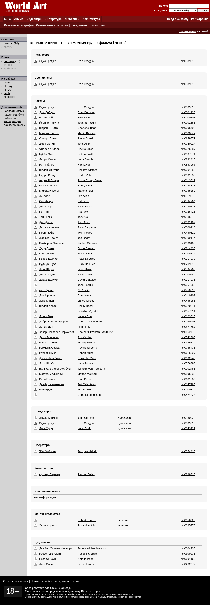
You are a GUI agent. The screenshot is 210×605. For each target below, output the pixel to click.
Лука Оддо (46, 428)
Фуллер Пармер (49, 474)
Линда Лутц (46, 326)
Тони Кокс (45, 216)
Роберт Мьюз (47, 353)
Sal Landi (83, 201)
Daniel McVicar (87, 358)
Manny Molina (86, 342)
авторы (8, 43)
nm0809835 (188, 553)
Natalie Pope (85, 558)
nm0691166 (188, 558)
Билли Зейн (46, 117)
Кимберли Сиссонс (51, 243)
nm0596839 (188, 373)
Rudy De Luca (86, 264)
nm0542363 (188, 337)
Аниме (18, 19)
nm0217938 (188, 258)
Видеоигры (34, 19)
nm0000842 (188, 133)
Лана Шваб (46, 363)
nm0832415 (188, 159)
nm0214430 (188, 248)
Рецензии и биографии (19, 25)
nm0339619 (188, 61)
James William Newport (92, 548)
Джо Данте (46, 222)
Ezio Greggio (86, 61)
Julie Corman (86, 417)
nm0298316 (188, 474)
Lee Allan (83, 196)
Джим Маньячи (49, 337)
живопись (122, 597)
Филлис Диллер (49, 148)
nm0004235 (188, 548)
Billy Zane (84, 117)
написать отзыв (14, 111)
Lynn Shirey (85, 269)
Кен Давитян (47, 253)
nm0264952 (188, 284)
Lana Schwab (86, 363)
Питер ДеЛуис (48, 258)
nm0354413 (188, 451)
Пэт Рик (44, 211)
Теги (103, 25)
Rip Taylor (84, 164)
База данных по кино (83, 25)
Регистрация (199, 19)
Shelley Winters (87, 169)
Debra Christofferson (90, 321)
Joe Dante (84, 222)
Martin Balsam (86, 133)
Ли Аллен (45, 196)
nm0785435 (188, 347)
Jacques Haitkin (87, 451)
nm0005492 (188, 128)
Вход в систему (177, 19)
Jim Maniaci (85, 337)
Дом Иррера (47, 295)
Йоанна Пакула (49, 122)
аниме (93, 597)
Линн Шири (46, 269)
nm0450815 (188, 232)
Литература (54, 19)
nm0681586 (188, 379)
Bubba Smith (85, 154)
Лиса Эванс (46, 564)
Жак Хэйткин (47, 451)
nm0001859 (188, 169)
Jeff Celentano (87, 384)
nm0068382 (188, 190)
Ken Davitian (85, 253)
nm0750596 (188, 290)
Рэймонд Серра (49, 347)
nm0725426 (188, 211)
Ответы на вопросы (15, 581)
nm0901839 (188, 175)
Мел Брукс (46, 389)
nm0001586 (188, 122)
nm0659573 (188, 138)
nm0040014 (188, 143)
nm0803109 (188, 243)
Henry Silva (85, 185)
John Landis (85, 274)
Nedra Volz (84, 175)
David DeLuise (87, 279)
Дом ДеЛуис (47, 112)
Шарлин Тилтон (49, 128)
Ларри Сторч (47, 159)
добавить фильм (15, 124)
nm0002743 (188, 358)
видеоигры (82, 597)
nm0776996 (188, 363)
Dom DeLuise (86, 112)
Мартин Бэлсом (49, 133)
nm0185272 (188, 216)
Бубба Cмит (47, 154)
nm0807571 (188, 154)
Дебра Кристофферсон (54, 321)
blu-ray (8, 86)
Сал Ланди (46, 201)
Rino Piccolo (85, 379)
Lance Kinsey (86, 300)
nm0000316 (188, 389)
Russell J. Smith (88, 553)
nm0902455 (188, 368)
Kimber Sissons (87, 243)
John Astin (84, 143)
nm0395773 (188, 525)
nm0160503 (188, 321)
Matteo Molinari (87, 373)
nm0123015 (188, 316)
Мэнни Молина (48, 342)
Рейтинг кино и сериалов (52, 25)
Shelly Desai (85, 305)
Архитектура (91, 19)
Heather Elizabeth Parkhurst (95, 332)
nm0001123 (188, 112)
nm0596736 (188, 342)
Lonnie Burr (85, 316)
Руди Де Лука (47, 264)
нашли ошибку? (14, 114)
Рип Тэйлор (46, 164)
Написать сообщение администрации (55, 581)
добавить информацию (12, 120)
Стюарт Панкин (49, 138)
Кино (7, 19)
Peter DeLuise (86, 258)
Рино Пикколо (48, 379)
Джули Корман (48, 417)
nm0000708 (188, 117)
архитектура (135, 597)
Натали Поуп (47, 558)
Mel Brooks (85, 389)
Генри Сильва (48, 185)
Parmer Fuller (86, 474)
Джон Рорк (46, 206)
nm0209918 (188, 264)
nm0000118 (188, 227)
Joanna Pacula (87, 122)
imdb (7, 93)
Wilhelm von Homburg (91, 368)
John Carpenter (87, 227)
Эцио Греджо (47, 61)
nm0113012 (188, 180)
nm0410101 (188, 295)
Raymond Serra (87, 347)
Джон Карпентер (49, 227)
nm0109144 (188, 237)
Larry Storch (85, 159)
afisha (7, 82)
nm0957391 (188, 311)
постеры (9, 61)
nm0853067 (188, 164)
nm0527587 (188, 326)
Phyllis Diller (85, 148)
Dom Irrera (84, 295)
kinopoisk (9, 96)
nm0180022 (188, 417)
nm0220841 (188, 305)
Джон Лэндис (47, 274)
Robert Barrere (87, 520)
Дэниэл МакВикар (50, 358)
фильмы (61, 597)
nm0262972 (188, 564)
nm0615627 (188, 353)
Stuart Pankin (86, 138)
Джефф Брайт (48, 237)
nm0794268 (188, 269)
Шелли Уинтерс (49, 169)
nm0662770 (188, 332)
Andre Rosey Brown (90, 180)
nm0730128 (188, 206)
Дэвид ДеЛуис (48, 279)
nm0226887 (188, 148)
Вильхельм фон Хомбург (55, 368)
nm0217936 (188, 279)
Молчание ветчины (46, 43)
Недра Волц (47, 175)
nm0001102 (188, 222)
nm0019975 (188, 196)
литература (110, 597)
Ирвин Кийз (46, 232)
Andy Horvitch (86, 525)
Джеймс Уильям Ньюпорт (55, 548)
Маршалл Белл (49, 190)
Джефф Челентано (51, 384)
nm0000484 (188, 274)
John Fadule (85, 284)
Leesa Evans (86, 564)
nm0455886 (188, 300)
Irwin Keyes (85, 232)
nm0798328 (188, 185)
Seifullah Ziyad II (88, 311)
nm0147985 (188, 384)
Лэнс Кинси (46, 300)
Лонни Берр (46, 316)
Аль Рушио (46, 290)
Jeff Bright (84, 237)
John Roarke (85, 206)
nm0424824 (188, 394)
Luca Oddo (84, 428)
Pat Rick (83, 211)
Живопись (72, 19)
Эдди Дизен (46, 248)
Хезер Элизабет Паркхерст (56, 332)
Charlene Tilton (87, 128)
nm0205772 (188, 253)
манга (101, 597)
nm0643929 (188, 428)
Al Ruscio (83, 290)
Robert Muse (85, 353)
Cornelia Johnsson (89, 394)
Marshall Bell (85, 190)
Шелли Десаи (48, 305)
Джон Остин (47, 143)
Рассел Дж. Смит (50, 553)
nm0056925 (188, 520)
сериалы (71, 597)
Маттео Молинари (51, 373)
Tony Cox (83, 216)
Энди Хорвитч (48, 525)
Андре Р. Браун (49, 180)
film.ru (7, 89)
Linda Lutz (84, 326)
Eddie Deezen (86, 248)
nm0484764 (188, 201)
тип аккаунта (187, 31)
